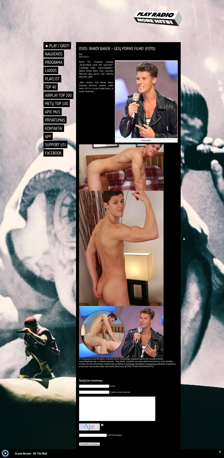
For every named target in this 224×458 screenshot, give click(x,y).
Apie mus (52, 112)
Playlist (52, 79)
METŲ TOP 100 (56, 103)
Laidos (51, 70)
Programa (53, 62)
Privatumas (55, 120)
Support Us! (55, 144)
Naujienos (53, 54)
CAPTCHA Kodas (114, 435)
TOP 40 (50, 87)
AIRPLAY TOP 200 (58, 95)
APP (48, 136)
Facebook (53, 153)
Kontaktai (53, 128)
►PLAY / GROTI (57, 46)
